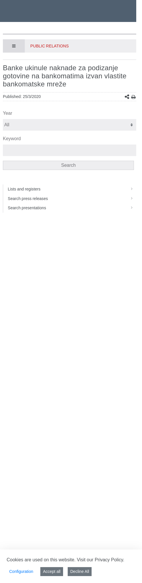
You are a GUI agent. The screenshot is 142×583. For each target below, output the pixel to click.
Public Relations (49, 46)
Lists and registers (72, 189)
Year (7, 113)
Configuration (21, 571)
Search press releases (72, 198)
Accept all (51, 571)
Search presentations (72, 208)
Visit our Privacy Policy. (100, 559)
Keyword (12, 138)
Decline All (79, 571)
